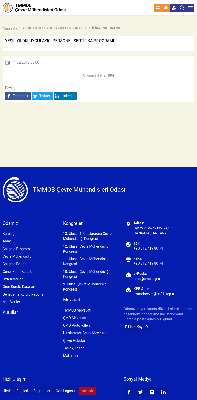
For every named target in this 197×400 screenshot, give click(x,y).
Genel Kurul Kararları (19, 272)
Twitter (41, 96)
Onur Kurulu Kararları (19, 287)
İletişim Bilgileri (16, 391)
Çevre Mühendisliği (17, 256)
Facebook (17, 96)
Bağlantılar (41, 391)
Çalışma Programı (17, 249)
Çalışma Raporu (15, 264)
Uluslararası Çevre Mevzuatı (85, 333)
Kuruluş (8, 234)
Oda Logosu (65, 391)
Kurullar (10, 312)
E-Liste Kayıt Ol (137, 327)
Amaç (7, 241)
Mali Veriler (11, 302)
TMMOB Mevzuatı (77, 310)
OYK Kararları (13, 279)
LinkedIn (65, 96)
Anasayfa (10, 28)
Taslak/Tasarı (74, 348)
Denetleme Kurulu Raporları (24, 294)
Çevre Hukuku (74, 341)
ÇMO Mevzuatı (74, 318)
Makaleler (70, 356)
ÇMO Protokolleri (76, 325)
